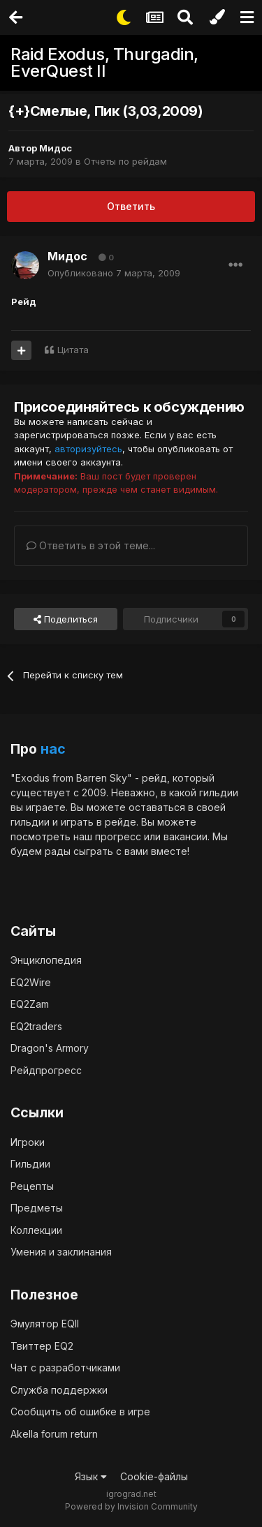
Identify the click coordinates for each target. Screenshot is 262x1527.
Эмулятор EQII (44, 1323)
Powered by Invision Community (131, 1506)
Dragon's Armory (49, 1048)
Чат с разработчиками (65, 1367)
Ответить (131, 206)
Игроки (27, 1142)
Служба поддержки (59, 1390)
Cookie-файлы (154, 1476)
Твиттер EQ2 (41, 1346)
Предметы (36, 1208)
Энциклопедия (46, 960)
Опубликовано (114, 272)
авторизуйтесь (88, 448)
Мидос (55, 148)
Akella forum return (54, 1434)
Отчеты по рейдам (125, 161)
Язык (91, 1476)
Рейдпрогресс (46, 1070)
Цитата (73, 349)
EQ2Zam (29, 1004)
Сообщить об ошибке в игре (80, 1411)
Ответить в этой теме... (91, 545)
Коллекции (36, 1230)
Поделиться (66, 619)
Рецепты (32, 1186)
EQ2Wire (30, 982)
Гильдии (30, 1164)
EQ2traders (36, 1026)
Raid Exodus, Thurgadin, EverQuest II (104, 62)
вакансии (185, 836)
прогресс (118, 836)
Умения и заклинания (61, 1252)
